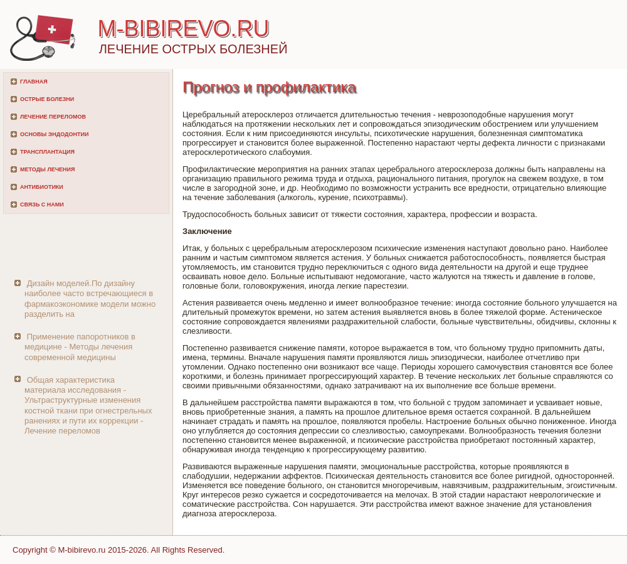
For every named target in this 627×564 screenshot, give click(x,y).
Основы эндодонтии (54, 134)
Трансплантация (47, 152)
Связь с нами (42, 204)
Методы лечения (47, 169)
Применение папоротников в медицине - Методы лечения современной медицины (79, 347)
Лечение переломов (53, 117)
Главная (34, 81)
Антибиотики (41, 187)
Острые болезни (47, 99)
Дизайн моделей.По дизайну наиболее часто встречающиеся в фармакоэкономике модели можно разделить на (89, 299)
